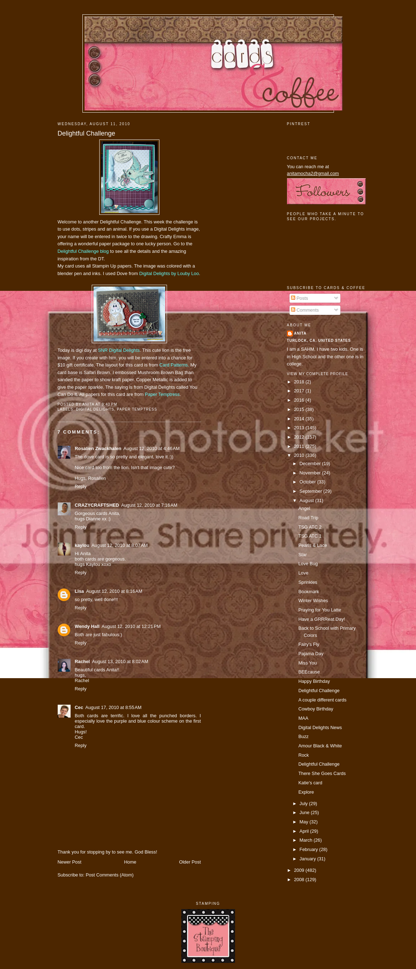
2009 (299, 870)
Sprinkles (307, 582)
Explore (306, 792)
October (308, 481)
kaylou (82, 545)
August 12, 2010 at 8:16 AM (114, 591)
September (311, 491)
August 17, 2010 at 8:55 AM (113, 707)
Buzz (303, 736)
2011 (299, 446)
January (308, 858)
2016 (299, 400)
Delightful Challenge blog (83, 251)
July (304, 803)
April (305, 831)
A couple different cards (322, 700)
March (307, 840)
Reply (81, 486)
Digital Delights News (320, 727)
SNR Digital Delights (119, 350)
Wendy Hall (87, 626)
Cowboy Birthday (315, 709)
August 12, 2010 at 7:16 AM (149, 505)
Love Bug (308, 563)
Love (303, 573)
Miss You (307, 663)
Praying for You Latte (319, 610)
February (309, 849)
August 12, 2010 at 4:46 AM (152, 448)
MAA (303, 718)
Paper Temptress (162, 394)
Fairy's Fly (308, 644)
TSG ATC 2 (310, 527)
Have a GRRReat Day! (321, 619)
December (311, 463)
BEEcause (309, 672)
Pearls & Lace (312, 545)
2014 (299, 418)
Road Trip (308, 517)
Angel (304, 508)
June (305, 812)
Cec (79, 707)
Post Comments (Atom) (110, 875)
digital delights (95, 409)
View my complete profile (317, 374)
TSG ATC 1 (310, 536)
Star (302, 554)
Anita (300, 333)
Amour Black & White (320, 745)
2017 (299, 390)
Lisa (79, 591)
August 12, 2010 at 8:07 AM (119, 545)
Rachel (82, 661)
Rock (303, 755)
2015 (299, 409)
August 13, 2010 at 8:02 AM (120, 661)
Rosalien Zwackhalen (98, 448)
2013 (299, 427)
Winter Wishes (313, 600)
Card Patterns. (174, 365)
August (307, 500)
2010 (299, 455)
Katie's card (310, 782)
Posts (299, 298)
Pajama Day (311, 653)
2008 (299, 879)
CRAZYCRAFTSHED (97, 505)
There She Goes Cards (322, 773)
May (305, 821)
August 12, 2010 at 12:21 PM (131, 626)
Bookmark (308, 591)
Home (130, 862)
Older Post (190, 862)
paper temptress (137, 409)
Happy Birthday (314, 681)
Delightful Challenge (86, 133)
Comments (305, 310)
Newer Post (69, 862)
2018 (299, 381)
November (311, 473)
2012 (299, 437)
